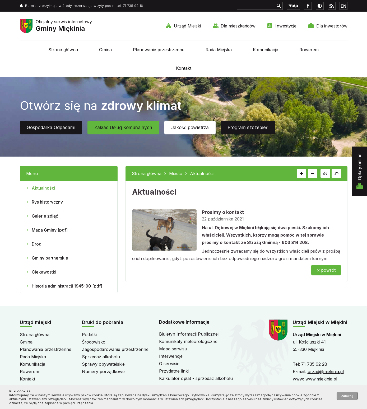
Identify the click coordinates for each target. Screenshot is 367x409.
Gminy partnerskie (50, 258)
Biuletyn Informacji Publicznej (189, 334)
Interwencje (171, 356)
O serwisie (169, 363)
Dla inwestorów (331, 26)
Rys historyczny (47, 202)
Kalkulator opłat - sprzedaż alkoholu (196, 378)
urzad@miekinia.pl (326, 371)
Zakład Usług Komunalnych (123, 127)
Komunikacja (265, 49)
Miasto (175, 173)
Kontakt (183, 68)
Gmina (105, 49)
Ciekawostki (44, 272)
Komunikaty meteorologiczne (188, 341)
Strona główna (63, 49)
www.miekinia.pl (321, 379)
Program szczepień (248, 127)
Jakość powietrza (190, 127)
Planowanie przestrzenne (158, 49)
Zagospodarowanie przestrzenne (115, 349)
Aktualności (43, 188)
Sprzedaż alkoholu (101, 356)
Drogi (37, 244)
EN (343, 6)
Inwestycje (285, 26)
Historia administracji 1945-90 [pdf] (67, 286)
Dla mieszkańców (238, 26)
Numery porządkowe (103, 371)
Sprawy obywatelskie (103, 364)
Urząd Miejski (187, 26)
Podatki (89, 334)
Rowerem (309, 49)
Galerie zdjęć (45, 216)
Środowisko (93, 342)
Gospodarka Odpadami (51, 127)
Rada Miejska (219, 49)
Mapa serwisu (173, 348)
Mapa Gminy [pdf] (50, 230)
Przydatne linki (174, 371)
